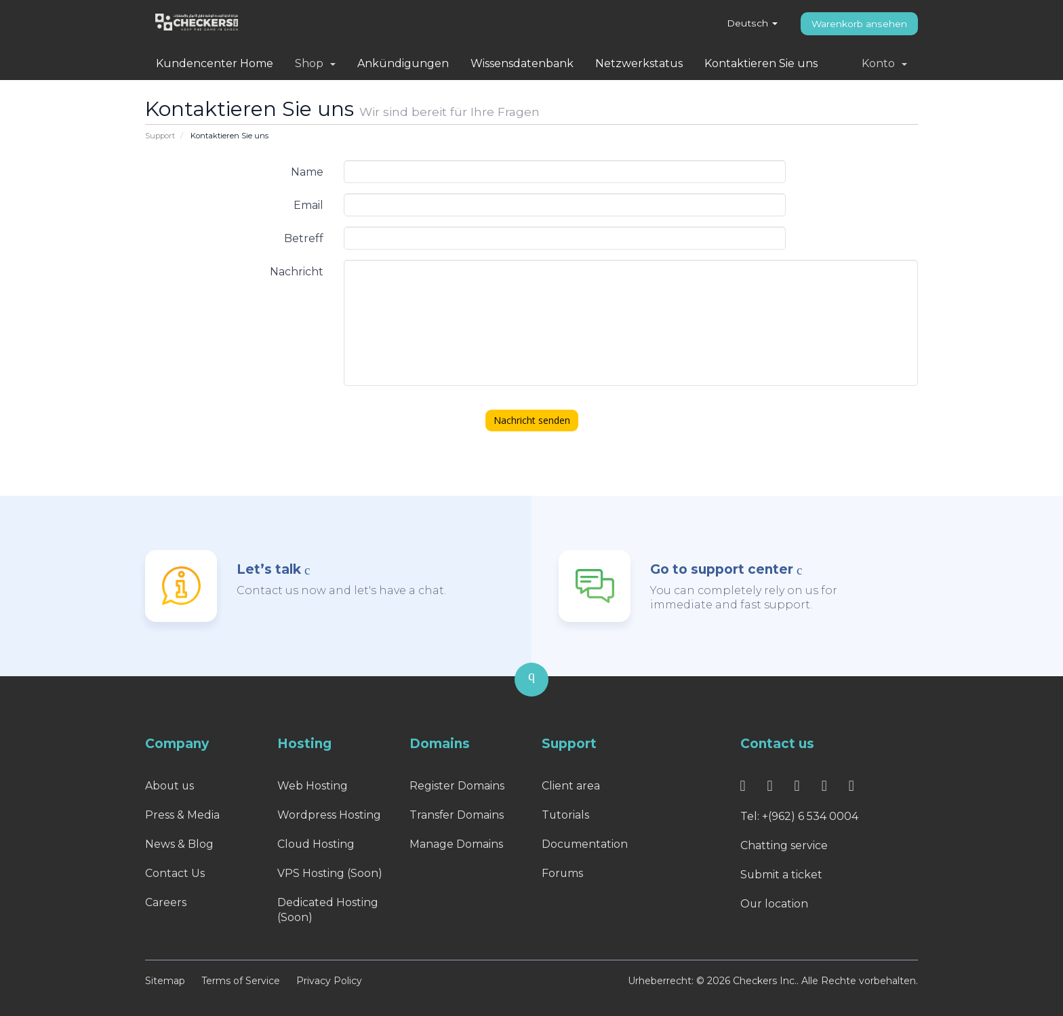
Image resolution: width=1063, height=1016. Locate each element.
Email (308, 205)
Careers (165, 902)
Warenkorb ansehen (859, 24)
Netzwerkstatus (639, 63)
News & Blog (179, 844)
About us (170, 785)
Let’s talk (269, 569)
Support (160, 135)
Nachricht (296, 271)
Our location (774, 903)
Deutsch (752, 23)
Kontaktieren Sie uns (761, 63)
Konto (884, 63)
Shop (315, 63)
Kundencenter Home (214, 63)
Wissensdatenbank (522, 63)
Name (307, 171)
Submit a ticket (781, 874)
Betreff (303, 238)
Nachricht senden (532, 420)
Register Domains (456, 785)
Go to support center (721, 569)
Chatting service (784, 845)
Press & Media (182, 814)
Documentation (585, 844)
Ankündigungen (403, 63)
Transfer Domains (456, 814)
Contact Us (175, 873)
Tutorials (566, 814)
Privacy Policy (329, 981)
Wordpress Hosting (329, 814)
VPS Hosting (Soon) (329, 873)
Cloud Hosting (316, 844)
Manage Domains (456, 844)
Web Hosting (312, 785)
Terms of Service (240, 981)
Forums (563, 873)
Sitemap (165, 981)
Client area (571, 785)
